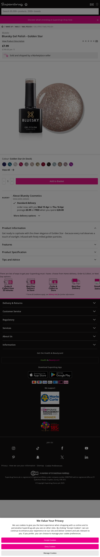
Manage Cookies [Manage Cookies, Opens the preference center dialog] (50, 553)
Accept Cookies (50, 540)
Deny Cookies (50, 547)
